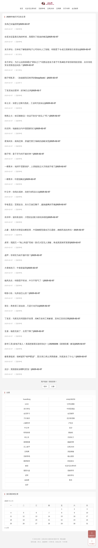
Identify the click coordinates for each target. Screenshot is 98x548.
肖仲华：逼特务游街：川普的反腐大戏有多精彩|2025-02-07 (31, 218)
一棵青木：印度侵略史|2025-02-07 (20, 180)
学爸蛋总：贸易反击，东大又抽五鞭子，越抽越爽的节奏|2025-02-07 (35, 205)
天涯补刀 (71, 438)
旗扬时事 (71, 442)
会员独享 (75, 8)
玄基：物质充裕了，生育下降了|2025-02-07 (24, 332)
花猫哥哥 (71, 471)
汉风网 (58, 8)
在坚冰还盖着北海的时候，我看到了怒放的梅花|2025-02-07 (31, 37)
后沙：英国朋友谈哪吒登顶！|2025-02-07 (23, 370)
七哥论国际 (71, 404)
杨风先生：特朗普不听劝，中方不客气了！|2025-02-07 (29, 281)
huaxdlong (26, 400)
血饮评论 (71, 476)
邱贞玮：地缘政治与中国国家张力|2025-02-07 (25, 129)
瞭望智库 (27, 461)
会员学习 (18, 83)
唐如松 (70, 433)
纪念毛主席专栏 (30, 8)
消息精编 (71, 452)
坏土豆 (26, 438)
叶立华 (26, 428)
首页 (21, 8)
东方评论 (18, 55)
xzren (27, 404)
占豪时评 (27, 423)
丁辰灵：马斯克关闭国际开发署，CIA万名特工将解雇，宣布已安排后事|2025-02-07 (42, 319)
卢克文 (70, 423)
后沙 (70, 428)
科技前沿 (71, 461)
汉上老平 (27, 447)
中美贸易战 (71, 409)
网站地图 (63, 539)
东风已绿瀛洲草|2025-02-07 (17, 25)
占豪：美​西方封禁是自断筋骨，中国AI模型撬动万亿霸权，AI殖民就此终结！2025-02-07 (44, 230)
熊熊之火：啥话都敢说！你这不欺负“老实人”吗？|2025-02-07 (32, 116)
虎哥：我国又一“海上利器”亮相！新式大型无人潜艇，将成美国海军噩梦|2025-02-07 (43, 243)
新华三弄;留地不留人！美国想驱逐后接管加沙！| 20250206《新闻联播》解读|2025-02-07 (45, 344)
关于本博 (66, 8)
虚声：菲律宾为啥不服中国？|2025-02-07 (23, 256)
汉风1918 (50, 8)
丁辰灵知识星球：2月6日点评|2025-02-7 (23, 91)
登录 (45, 387)
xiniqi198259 (70, 400)
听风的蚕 (27, 433)
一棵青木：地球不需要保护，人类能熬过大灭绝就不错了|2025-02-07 (35, 167)
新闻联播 (27, 442)
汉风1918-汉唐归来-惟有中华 (49, 3)
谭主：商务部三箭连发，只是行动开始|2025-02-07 (27, 306)
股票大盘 (27, 471)
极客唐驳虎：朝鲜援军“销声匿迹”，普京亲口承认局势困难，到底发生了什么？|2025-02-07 (46, 357)
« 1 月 (7, 528)
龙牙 (26, 485)
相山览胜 (71, 457)
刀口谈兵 (27, 419)
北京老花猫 (71, 419)
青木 (70, 480)
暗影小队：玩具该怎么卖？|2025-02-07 (22, 294)
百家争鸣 (42, 8)
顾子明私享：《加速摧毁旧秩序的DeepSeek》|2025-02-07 (31, 78)
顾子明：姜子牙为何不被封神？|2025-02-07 (24, 154)
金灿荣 (26, 480)
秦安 (26, 466)
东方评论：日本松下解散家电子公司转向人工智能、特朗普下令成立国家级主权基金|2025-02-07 (48, 50)
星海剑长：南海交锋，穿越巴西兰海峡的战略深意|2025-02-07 (32, 142)
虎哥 (26, 476)
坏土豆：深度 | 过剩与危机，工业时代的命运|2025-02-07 (30, 104)
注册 (52, 387)
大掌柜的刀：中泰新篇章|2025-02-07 (21, 268)
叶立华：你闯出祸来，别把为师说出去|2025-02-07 (27, 192)
